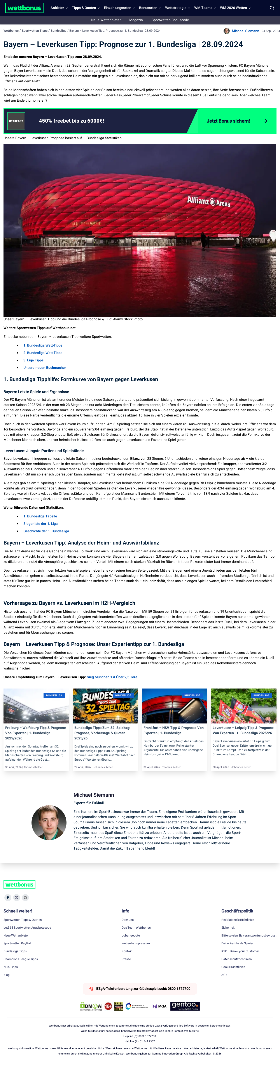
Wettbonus (11, 30)
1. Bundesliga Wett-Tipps (42, 345)
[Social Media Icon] (7, 897)
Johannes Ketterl (103, 767)
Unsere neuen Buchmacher (44, 367)
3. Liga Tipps (33, 360)
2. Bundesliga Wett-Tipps (42, 353)
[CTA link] (16, 121)
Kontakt (127, 951)
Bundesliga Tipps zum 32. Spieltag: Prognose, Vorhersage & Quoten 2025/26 (102, 733)
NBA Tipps (11, 967)
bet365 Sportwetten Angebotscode (27, 928)
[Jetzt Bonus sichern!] (237, 121)
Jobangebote (131, 935)
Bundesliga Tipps (15, 951)
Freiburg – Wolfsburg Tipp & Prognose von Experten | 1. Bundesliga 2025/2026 (35, 733)
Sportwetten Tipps (34, 30)
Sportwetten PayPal (17, 943)
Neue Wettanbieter (106, 20)
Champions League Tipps (21, 959)
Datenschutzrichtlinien (236, 959)
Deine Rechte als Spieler (237, 943)
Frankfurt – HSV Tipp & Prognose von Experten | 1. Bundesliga (174, 730)
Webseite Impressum (136, 943)
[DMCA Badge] (91, 1006)
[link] (80, 121)
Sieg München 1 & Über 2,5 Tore (112, 677)
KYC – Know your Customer (240, 951)
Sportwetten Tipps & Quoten (23, 920)
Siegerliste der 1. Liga (40, 523)
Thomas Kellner (33, 767)
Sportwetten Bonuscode (170, 20)
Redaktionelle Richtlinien (237, 920)
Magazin (136, 20)
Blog (7, 975)
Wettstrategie (175, 7)
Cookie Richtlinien (233, 967)
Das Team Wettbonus (136, 928)
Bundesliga (58, 30)
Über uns (128, 920)
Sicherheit (228, 928)
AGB (224, 975)
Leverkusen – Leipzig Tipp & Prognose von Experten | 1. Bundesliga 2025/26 (243, 730)
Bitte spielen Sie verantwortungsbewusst (248, 935)
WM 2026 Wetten (233, 7)
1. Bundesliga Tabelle (40, 516)
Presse (126, 959)
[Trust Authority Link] (137, 1006)
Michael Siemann (245, 31)
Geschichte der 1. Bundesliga (46, 531)
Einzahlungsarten (117, 7)
